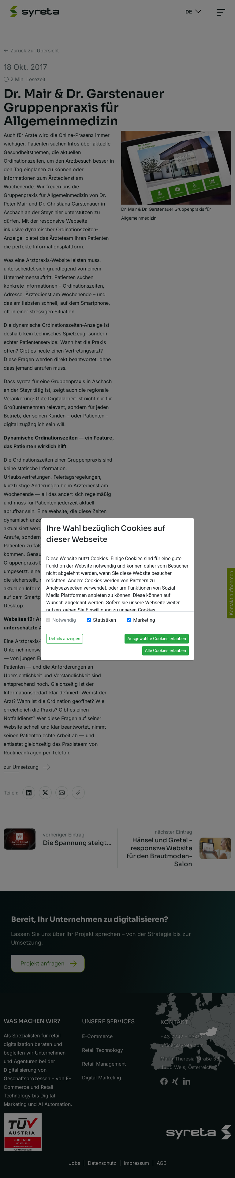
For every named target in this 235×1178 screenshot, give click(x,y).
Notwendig (64, 620)
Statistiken (104, 620)
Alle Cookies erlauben (165, 650)
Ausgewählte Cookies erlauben (156, 638)
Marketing (144, 620)
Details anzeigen (64, 638)
